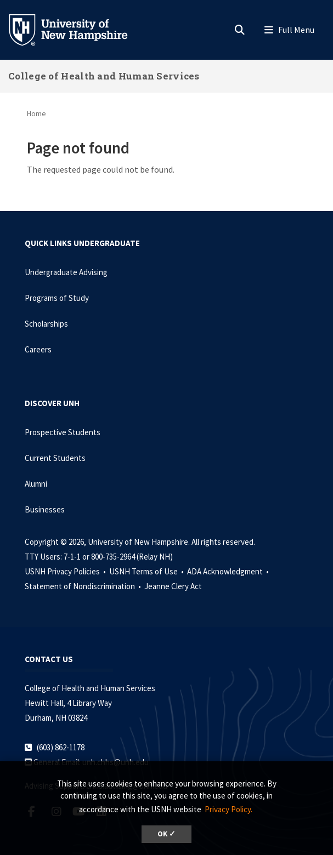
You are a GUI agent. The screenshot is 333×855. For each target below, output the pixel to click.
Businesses (45, 509)
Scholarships (46, 323)
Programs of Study (57, 298)
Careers (38, 349)
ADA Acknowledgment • (228, 571)
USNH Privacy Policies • (66, 571)
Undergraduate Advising (66, 272)
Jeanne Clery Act (173, 586)
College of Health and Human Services (104, 76)
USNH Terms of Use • (147, 571)
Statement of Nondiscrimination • (84, 586)
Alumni (36, 483)
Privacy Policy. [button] (228, 809)
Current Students (55, 458)
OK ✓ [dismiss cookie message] (166, 834)
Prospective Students (62, 432)
